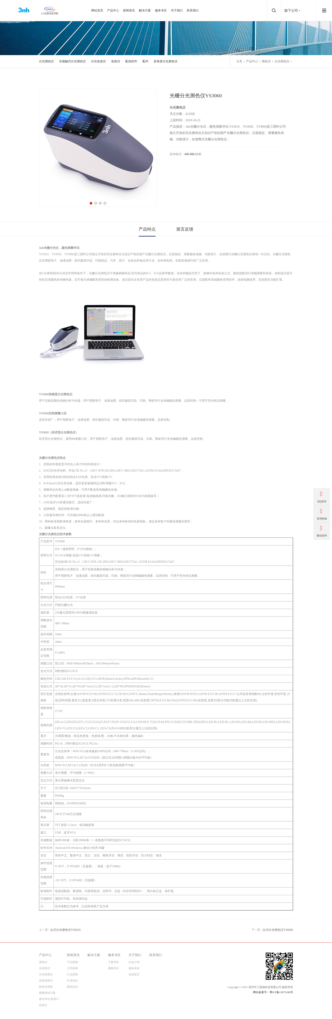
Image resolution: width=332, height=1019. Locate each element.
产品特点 (147, 229)
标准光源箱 (46, 986)
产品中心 (113, 10)
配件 (145, 61)
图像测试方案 (47, 992)
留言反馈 (184, 229)
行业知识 (72, 980)
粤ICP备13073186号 (281, 992)
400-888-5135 (192, 154)
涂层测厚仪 (46, 980)
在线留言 (134, 974)
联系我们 (193, 10)
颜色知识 (72, 986)
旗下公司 (291, 10)
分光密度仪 (46, 974)
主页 (239, 61)
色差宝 (43, 1005)
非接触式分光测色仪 (72, 61)
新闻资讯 (129, 10)
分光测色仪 (46, 61)
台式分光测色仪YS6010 (65, 929)
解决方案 (145, 10)
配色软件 (131, 61)
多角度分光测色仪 (165, 61)
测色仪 (266, 61)
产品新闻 (72, 962)
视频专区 (113, 968)
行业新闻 (72, 974)
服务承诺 (134, 968)
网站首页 (97, 10)
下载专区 (113, 962)
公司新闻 (72, 968)
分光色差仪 (98, 61)
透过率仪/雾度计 (49, 999)
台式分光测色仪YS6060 (278, 929)
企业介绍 (134, 962)
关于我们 (177, 10)
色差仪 (115, 61)
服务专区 (161, 10)
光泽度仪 (44, 968)
